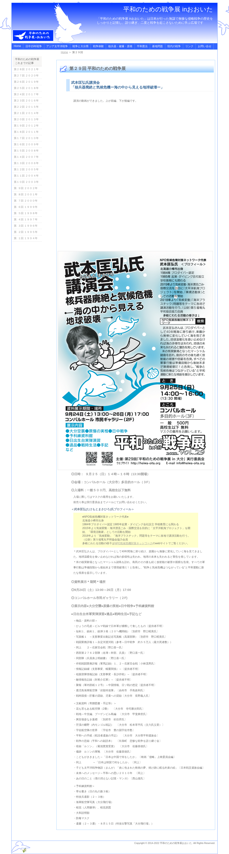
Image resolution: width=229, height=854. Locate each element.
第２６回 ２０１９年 (26, 81)
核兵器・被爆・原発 (120, 46)
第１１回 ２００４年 (26, 175)
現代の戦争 (174, 46)
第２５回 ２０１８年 (26, 88)
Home (17, 46)
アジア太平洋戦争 (57, 46)
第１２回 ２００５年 (26, 169)
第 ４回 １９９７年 (26, 219)
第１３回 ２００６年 (26, 163)
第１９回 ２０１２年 (26, 125)
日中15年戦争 (33, 46)
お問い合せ (204, 46)
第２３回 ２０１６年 (26, 100)
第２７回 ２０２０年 (26, 75)
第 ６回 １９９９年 (26, 207)
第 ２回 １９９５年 (26, 232)
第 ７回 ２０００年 (26, 200)
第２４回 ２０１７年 (26, 94)
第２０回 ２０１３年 (26, 119)
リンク (189, 46)
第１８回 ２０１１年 (26, 131)
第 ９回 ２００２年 (26, 188)
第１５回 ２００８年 (26, 150)
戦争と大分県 (80, 46)
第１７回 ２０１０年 (26, 138)
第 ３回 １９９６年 (26, 225)
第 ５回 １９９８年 (26, 213)
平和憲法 (142, 46)
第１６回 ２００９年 (26, 144)
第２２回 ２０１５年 (26, 106)
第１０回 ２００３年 (26, 181)
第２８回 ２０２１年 (26, 69)
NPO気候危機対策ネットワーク (133, 543)
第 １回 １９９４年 (26, 238)
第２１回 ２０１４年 (26, 113)
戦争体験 (98, 46)
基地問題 (157, 46)
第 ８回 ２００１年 (26, 194)
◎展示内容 (79, 606)
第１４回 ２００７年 (26, 156)
